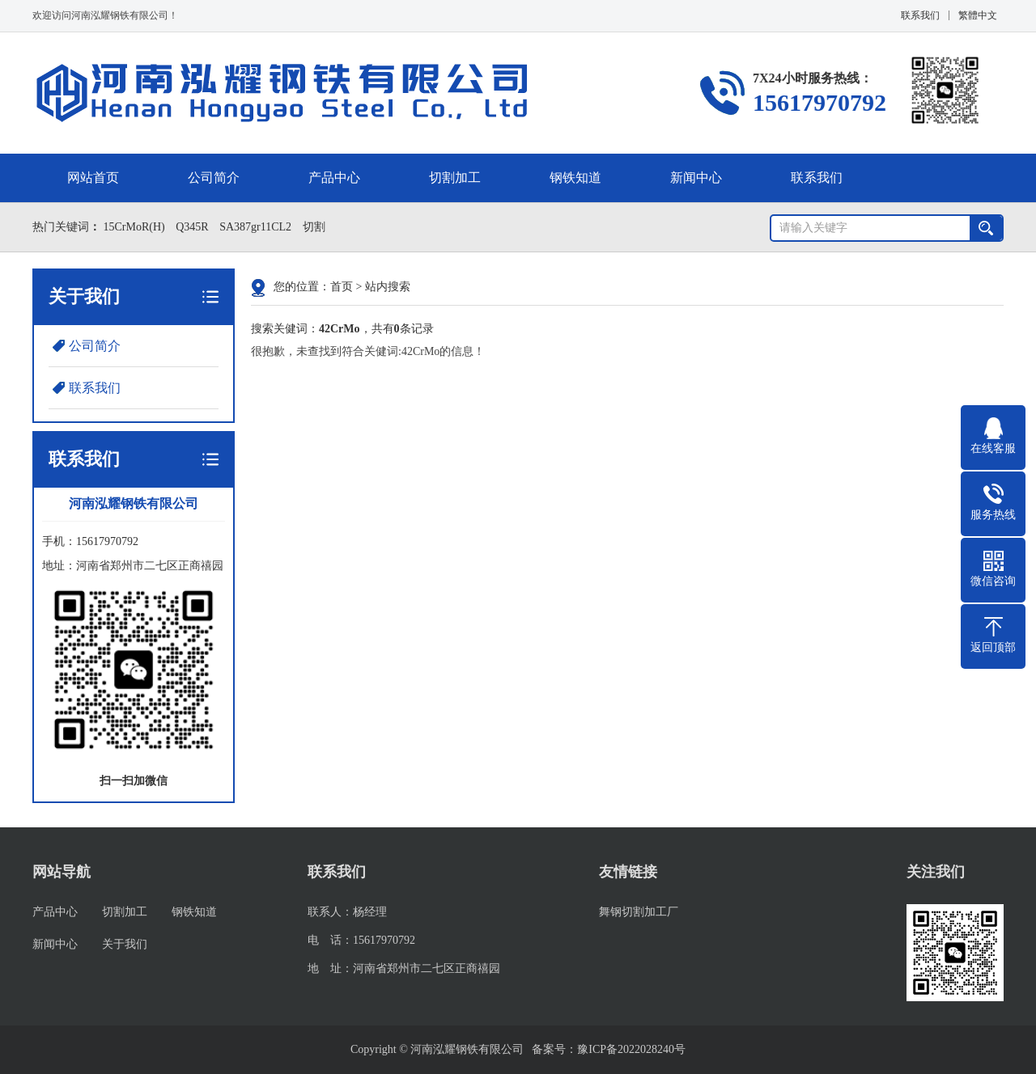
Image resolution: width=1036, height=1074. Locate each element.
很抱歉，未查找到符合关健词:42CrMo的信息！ (368, 351)
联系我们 (920, 15)
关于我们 (124, 944)
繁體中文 (977, 15)
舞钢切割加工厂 (638, 912)
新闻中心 (696, 177)
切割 (312, 227)
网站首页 (93, 177)
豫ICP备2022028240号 (631, 1049)
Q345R (191, 227)
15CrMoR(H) (132, 227)
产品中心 (334, 177)
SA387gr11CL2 (255, 227)
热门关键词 (59, 227)
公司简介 (214, 177)
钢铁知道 (575, 177)
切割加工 (455, 177)
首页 (341, 287)
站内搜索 (387, 287)
